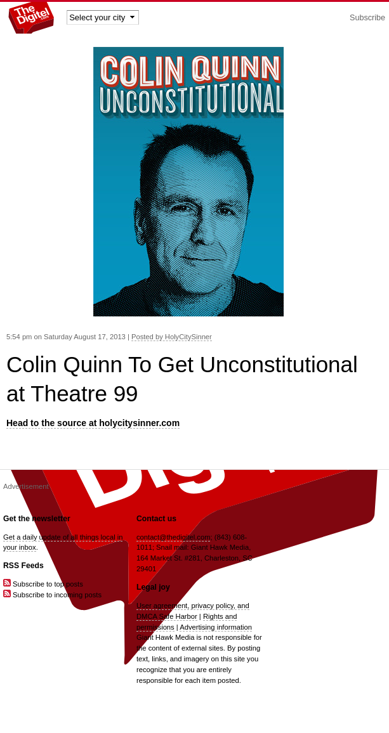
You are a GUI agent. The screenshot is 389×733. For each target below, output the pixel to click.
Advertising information (216, 627)
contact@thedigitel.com (173, 537)
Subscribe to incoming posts (52, 595)
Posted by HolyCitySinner (171, 337)
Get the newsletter (36, 518)
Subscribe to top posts (43, 584)
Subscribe (367, 17)
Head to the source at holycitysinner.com (93, 423)
